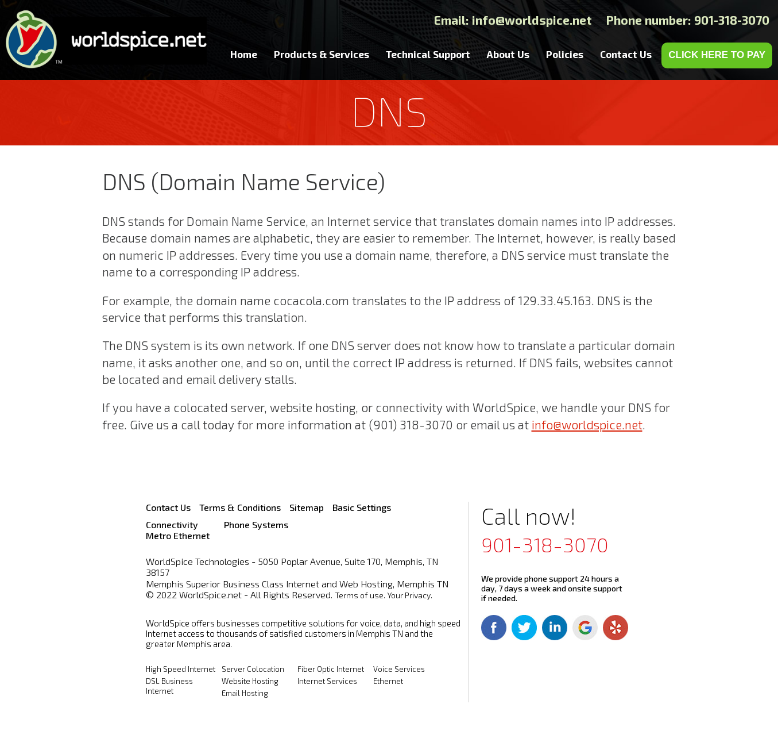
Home (243, 54)
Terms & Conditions (240, 507)
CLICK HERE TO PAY (716, 54)
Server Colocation (253, 669)
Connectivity (172, 524)
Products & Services (321, 54)
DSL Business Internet (169, 685)
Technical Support (428, 54)
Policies (564, 54)
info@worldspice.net (532, 20)
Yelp (615, 627)
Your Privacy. (410, 595)
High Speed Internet (180, 669)
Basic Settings (361, 507)
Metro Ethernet (178, 535)
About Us (508, 54)
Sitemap (306, 507)
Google (585, 627)
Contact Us (626, 54)
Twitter (524, 627)
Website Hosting (250, 681)
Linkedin (554, 627)
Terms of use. (360, 595)
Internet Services (327, 681)
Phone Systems (256, 524)
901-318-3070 (545, 544)
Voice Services (399, 669)
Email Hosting (245, 693)
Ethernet (388, 681)
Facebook (493, 627)
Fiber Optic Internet (330, 669)
